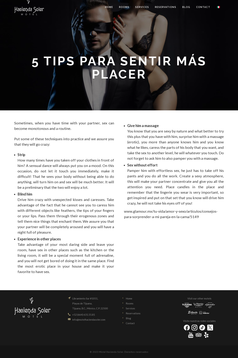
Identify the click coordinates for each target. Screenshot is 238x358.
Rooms (129, 303)
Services (130, 308)
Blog (128, 318)
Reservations (133, 313)
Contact (130, 323)
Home (129, 298)
